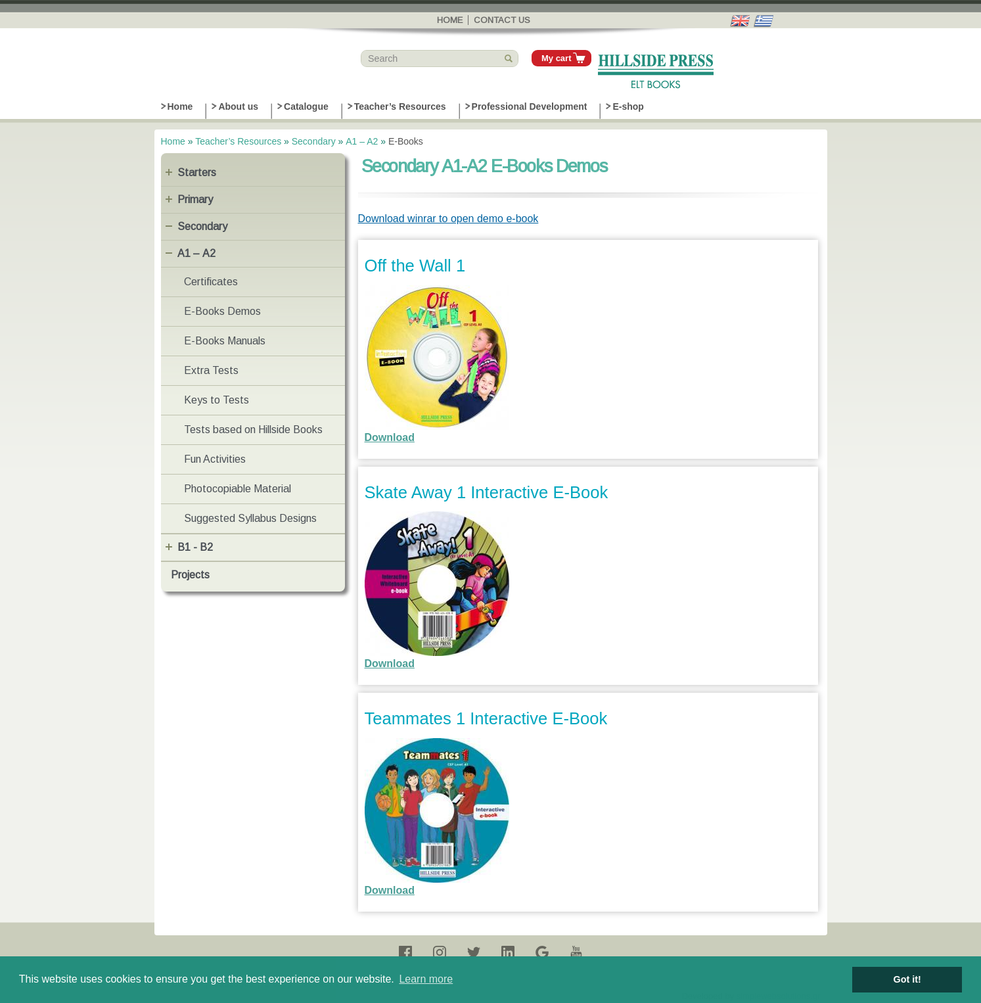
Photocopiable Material (237, 488)
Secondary (314, 141)
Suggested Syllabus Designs (250, 518)
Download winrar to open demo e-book (448, 218)
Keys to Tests (216, 400)
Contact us (502, 20)
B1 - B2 (195, 547)
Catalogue (306, 106)
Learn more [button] (426, 979)
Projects (190, 574)
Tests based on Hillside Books (253, 429)
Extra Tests (211, 370)
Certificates (211, 281)
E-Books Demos (222, 311)
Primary (195, 199)
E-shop (627, 106)
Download (390, 437)
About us (238, 106)
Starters (196, 172)
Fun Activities (215, 459)
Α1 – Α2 (362, 141)
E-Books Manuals (224, 340)
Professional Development (529, 106)
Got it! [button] (907, 979)
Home (450, 20)
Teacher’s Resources (400, 106)
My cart (556, 58)
